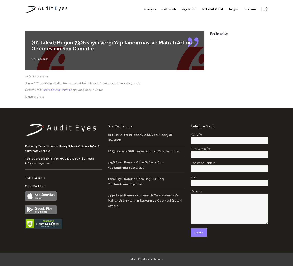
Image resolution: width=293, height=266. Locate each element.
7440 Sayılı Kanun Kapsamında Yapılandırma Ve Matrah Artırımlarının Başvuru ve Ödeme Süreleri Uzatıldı (145, 201)
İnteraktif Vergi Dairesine (57, 89)
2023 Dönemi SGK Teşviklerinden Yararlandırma (144, 151)
